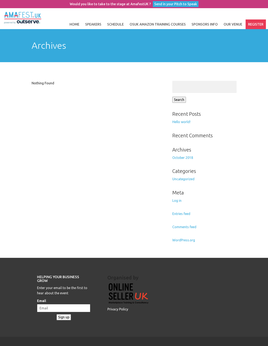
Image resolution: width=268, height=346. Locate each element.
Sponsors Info (205, 24)
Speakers (93, 24)
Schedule (115, 24)
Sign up (63, 317)
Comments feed (184, 227)
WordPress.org (183, 240)
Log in (177, 200)
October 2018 (182, 157)
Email (41, 301)
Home (74, 24)
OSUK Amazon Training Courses (158, 24)
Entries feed (181, 214)
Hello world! (181, 122)
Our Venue (233, 24)
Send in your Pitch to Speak (175, 4)
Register (255, 24)
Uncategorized (183, 179)
